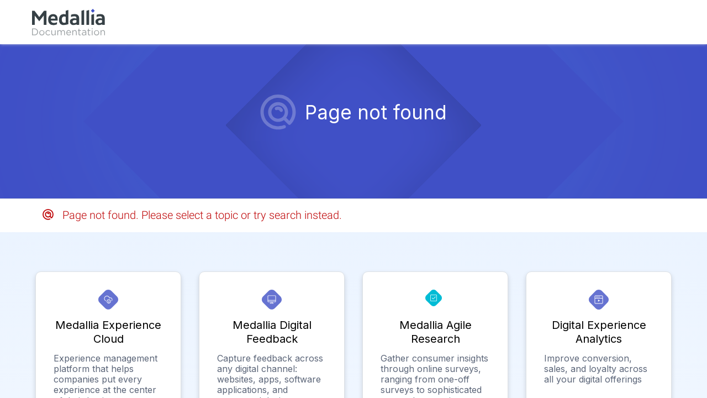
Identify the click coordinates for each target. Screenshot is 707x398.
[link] (68, 22)
